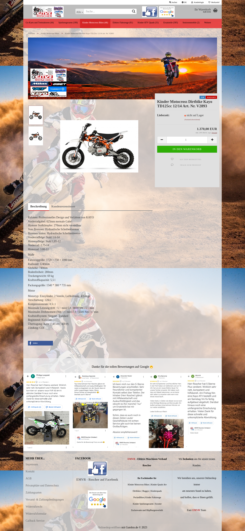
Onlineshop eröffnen (109, 527)
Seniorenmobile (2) (190, 22)
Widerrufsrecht (34, 506)
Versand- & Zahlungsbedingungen (45, 499)
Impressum (32, 464)
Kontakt (30, 471)
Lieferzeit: (163, 115)
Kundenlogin (197, 2)
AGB (29, 478)
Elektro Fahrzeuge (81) (123, 22)
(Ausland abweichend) (192, 119)
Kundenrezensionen (63, 206)
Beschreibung (38, 206)
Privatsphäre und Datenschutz (42, 485)
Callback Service (35, 520)
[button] (40, 343)
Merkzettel (213, 2)
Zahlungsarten (34, 492)
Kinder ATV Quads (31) (148, 22)
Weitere (207, 22)
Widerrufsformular (36, 513)
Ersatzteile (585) (170, 22)
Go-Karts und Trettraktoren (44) (40, 22)
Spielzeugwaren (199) (68, 22)
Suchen (173, 2)
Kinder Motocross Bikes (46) (95, 22)
